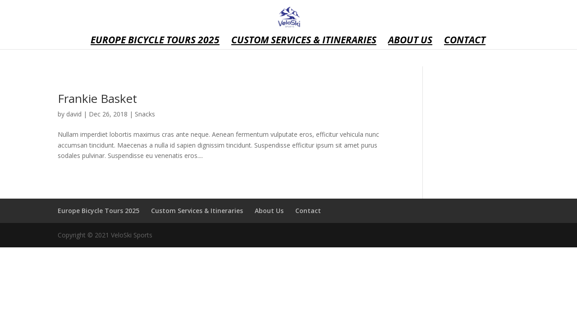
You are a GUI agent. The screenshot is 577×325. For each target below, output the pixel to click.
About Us (410, 41)
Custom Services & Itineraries (303, 41)
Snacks (145, 114)
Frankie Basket (97, 98)
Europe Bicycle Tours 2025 (155, 41)
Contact (464, 41)
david (74, 114)
